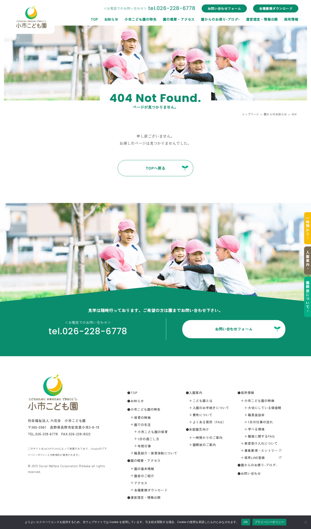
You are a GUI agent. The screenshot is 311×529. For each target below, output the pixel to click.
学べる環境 (256, 430)
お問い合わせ (251, 474)
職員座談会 (256, 415)
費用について (203, 415)
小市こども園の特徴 (259, 401)
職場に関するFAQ (261, 437)
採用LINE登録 (254, 458)
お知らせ (109, 18)
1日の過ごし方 (148, 439)
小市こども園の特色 (139, 18)
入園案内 (305, 258)
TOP (92, 18)
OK (245, 522)
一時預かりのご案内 (208, 438)
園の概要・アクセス (177, 18)
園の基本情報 (144, 469)
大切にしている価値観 (264, 408)
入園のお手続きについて (211, 408)
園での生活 (142, 425)
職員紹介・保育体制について (155, 453)
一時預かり (305, 223)
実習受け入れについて (261, 444)
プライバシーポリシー (269, 522)
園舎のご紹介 (144, 476)
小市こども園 (35, 19)
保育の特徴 (142, 418)
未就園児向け (199, 430)
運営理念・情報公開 (260, 18)
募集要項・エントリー (261, 451)
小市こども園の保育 (153, 432)
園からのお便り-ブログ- (218, 18)
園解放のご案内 (204, 445)
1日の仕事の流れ (260, 422)
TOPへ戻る (155, 168)
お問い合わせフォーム (222, 8)
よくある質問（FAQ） (209, 422)
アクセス (140, 483)
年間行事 (144, 446)
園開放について (305, 297)
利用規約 (57, 455)
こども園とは (203, 401)
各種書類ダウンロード (274, 8)
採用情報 (289, 18)
